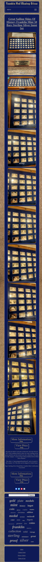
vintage (32, 532)
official (18, 510)
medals (30, 500)
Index (21, 549)
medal (13, 516)
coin (11, 509)
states (32, 509)
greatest (19, 523)
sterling (13, 535)
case (13, 520)
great (33, 536)
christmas (21, 512)
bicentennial (11, 523)
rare (32, 541)
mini (18, 520)
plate (20, 500)
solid (25, 531)
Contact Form (21, 552)
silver (24, 540)
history (22, 506)
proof (14, 540)
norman (22, 517)
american (13, 512)
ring (23, 520)
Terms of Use (21, 558)
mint (13, 505)
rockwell (30, 516)
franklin (18, 527)
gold (12, 500)
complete (25, 510)
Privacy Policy (22, 555)
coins (32, 522)
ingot (30, 505)
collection (15, 531)
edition (30, 512)
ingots (30, 519)
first (25, 523)
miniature (25, 537)
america (29, 528)
